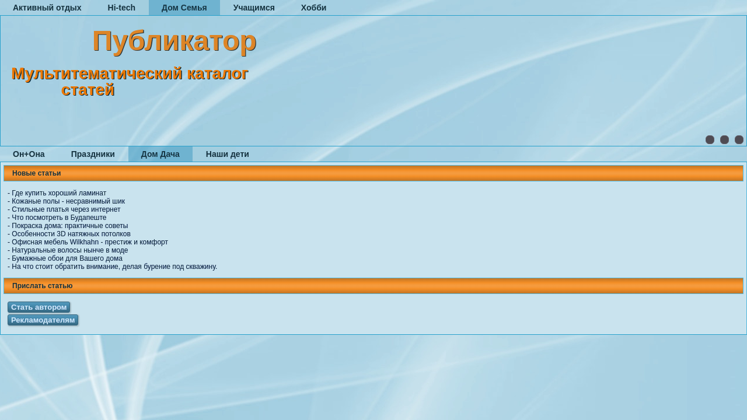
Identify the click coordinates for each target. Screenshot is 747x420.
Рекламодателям (43, 320)
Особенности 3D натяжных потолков (71, 234)
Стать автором (39, 307)
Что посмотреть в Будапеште (59, 218)
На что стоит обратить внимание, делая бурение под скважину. (114, 266)
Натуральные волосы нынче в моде (70, 250)
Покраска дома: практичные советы (70, 226)
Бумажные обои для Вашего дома (67, 258)
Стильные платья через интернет (66, 209)
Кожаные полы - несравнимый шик (68, 201)
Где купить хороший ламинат (59, 193)
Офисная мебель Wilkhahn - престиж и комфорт (90, 242)
